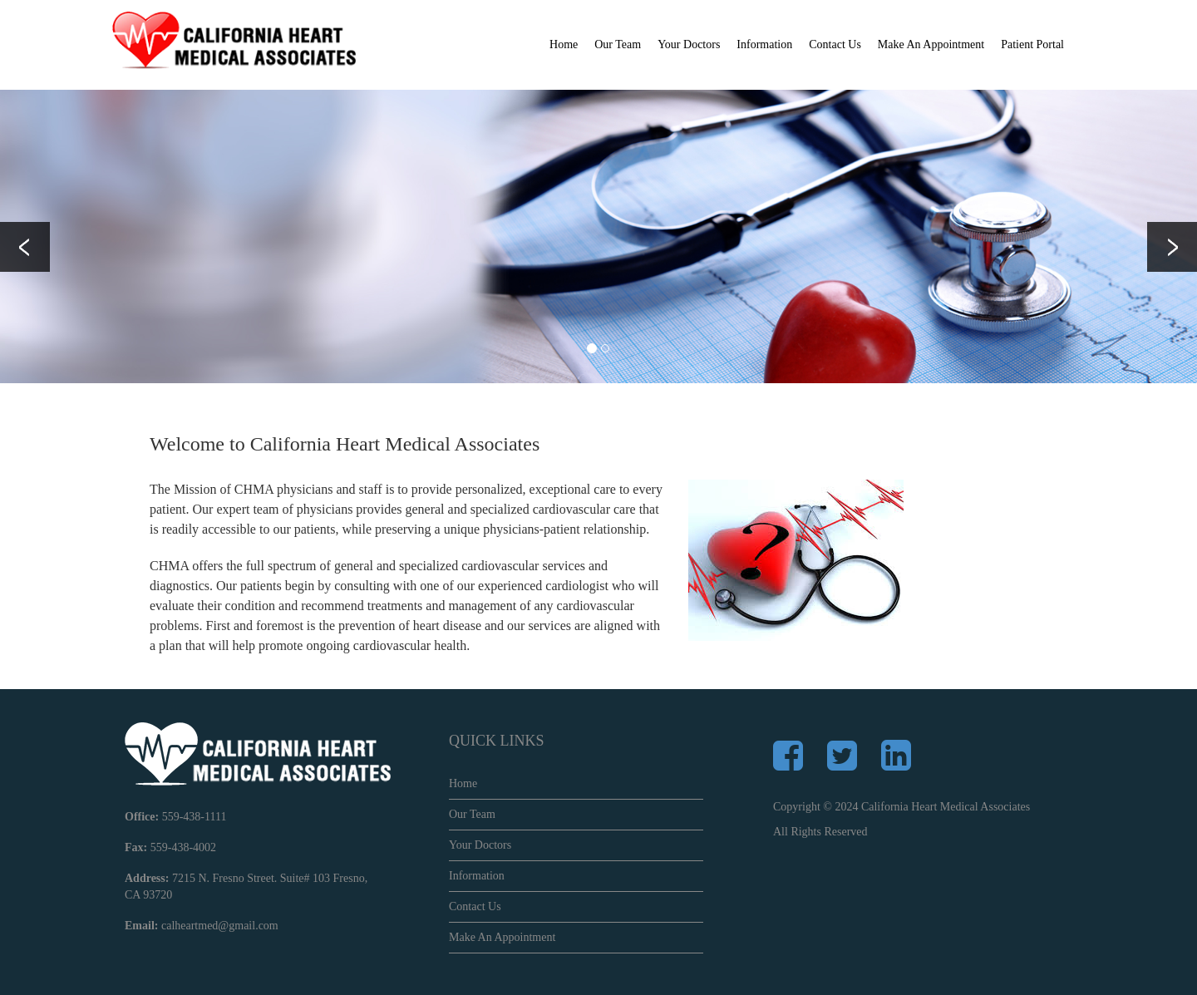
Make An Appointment (931, 44)
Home (563, 44)
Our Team (472, 814)
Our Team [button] (617, 44)
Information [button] (764, 44)
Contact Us (835, 44)
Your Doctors (689, 44)
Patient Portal (1032, 44)
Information (477, 875)
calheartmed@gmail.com (219, 925)
